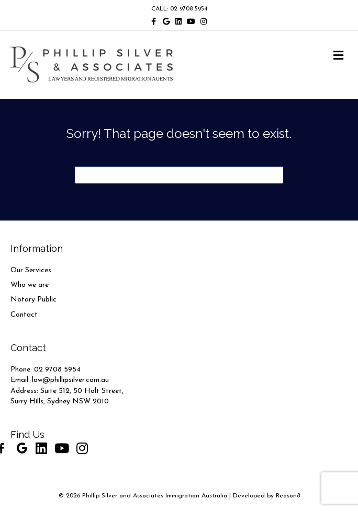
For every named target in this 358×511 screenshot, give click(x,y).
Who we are (29, 285)
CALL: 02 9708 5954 (179, 9)
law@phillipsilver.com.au (70, 380)
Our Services (30, 270)
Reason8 (288, 496)
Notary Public (33, 300)
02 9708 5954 (57, 370)
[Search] (179, 175)
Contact (24, 315)
